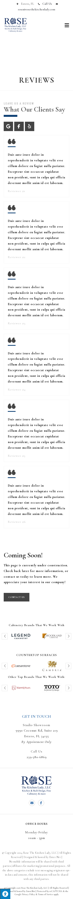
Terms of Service (45, 894)
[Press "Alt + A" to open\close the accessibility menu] (5, 894)
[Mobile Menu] (67, 25)
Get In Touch (36, 716)
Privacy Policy (28, 894)
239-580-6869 (37, 757)
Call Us (47, 4)
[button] (5, 636)
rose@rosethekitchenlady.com (36, 9)
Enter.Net (30, 891)
